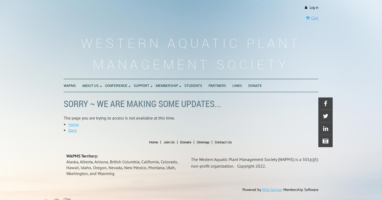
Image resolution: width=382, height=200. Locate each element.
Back (72, 130)
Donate (185, 142)
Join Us (169, 142)
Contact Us (223, 142)
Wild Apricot (272, 189)
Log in (314, 7)
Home (73, 124)
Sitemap (203, 142)
